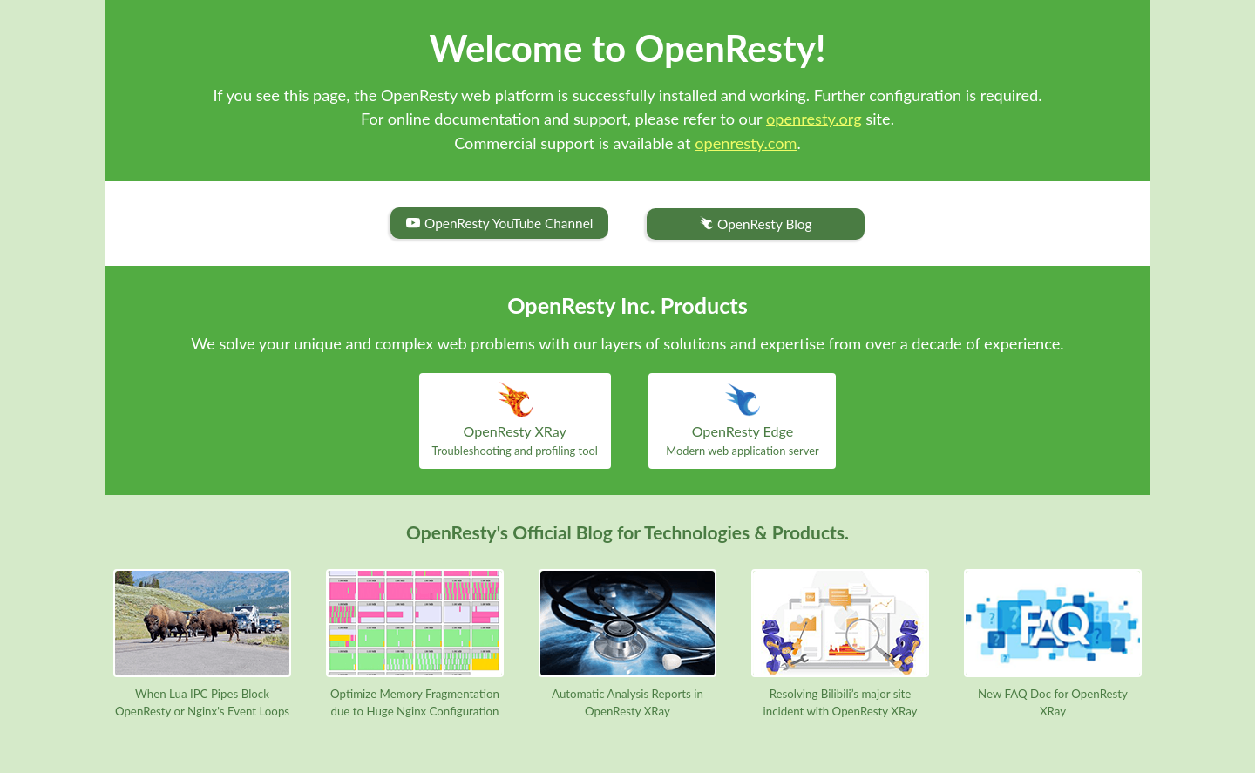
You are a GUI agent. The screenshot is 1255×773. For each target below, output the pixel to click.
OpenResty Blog (755, 224)
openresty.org (814, 118)
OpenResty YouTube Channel (499, 223)
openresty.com (746, 143)
